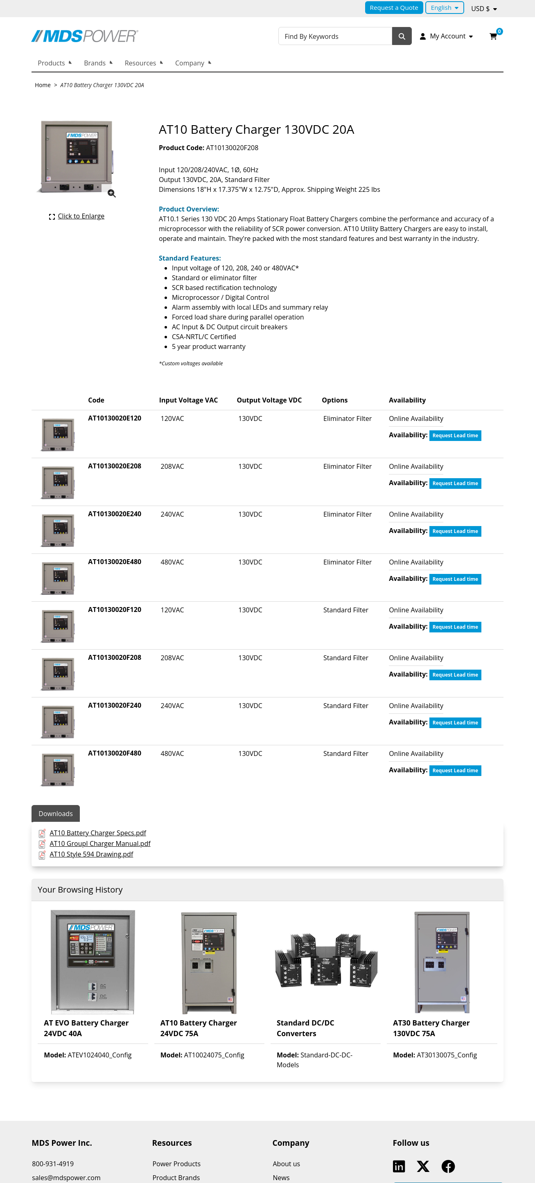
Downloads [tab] (55, 813)
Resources (140, 62)
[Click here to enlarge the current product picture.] (77, 216)
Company (189, 62)
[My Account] (446, 36)
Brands (95, 62)
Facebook (449, 1166)
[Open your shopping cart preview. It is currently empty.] (493, 36)
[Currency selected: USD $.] (484, 8)
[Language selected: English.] (444, 7)
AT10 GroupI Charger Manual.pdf (100, 843)
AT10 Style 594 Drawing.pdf (91, 854)
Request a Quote (394, 7)
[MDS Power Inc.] (84, 36)
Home (42, 85)
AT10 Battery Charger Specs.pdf (98, 832)
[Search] (402, 36)
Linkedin (401, 1166)
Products (51, 62)
